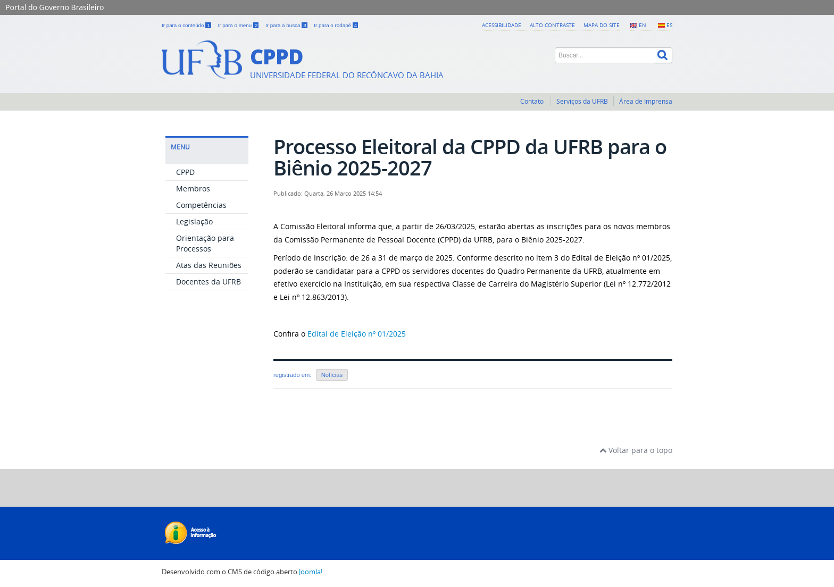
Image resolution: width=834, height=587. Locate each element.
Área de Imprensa (645, 101)
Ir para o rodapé (336, 25)
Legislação (194, 221)
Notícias (332, 375)
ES (669, 25)
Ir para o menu (239, 25)
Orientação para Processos (205, 243)
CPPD (185, 172)
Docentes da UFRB (208, 281)
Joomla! (310, 571)
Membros (193, 188)
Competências (201, 205)
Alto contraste (552, 25)
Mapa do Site (601, 25)
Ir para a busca (286, 25)
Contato (532, 101)
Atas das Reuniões (208, 265)
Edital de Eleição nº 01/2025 (356, 334)
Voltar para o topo (635, 450)
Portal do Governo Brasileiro (54, 7)
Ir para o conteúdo (187, 25)
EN (642, 25)
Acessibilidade (501, 25)
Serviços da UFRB (582, 101)
